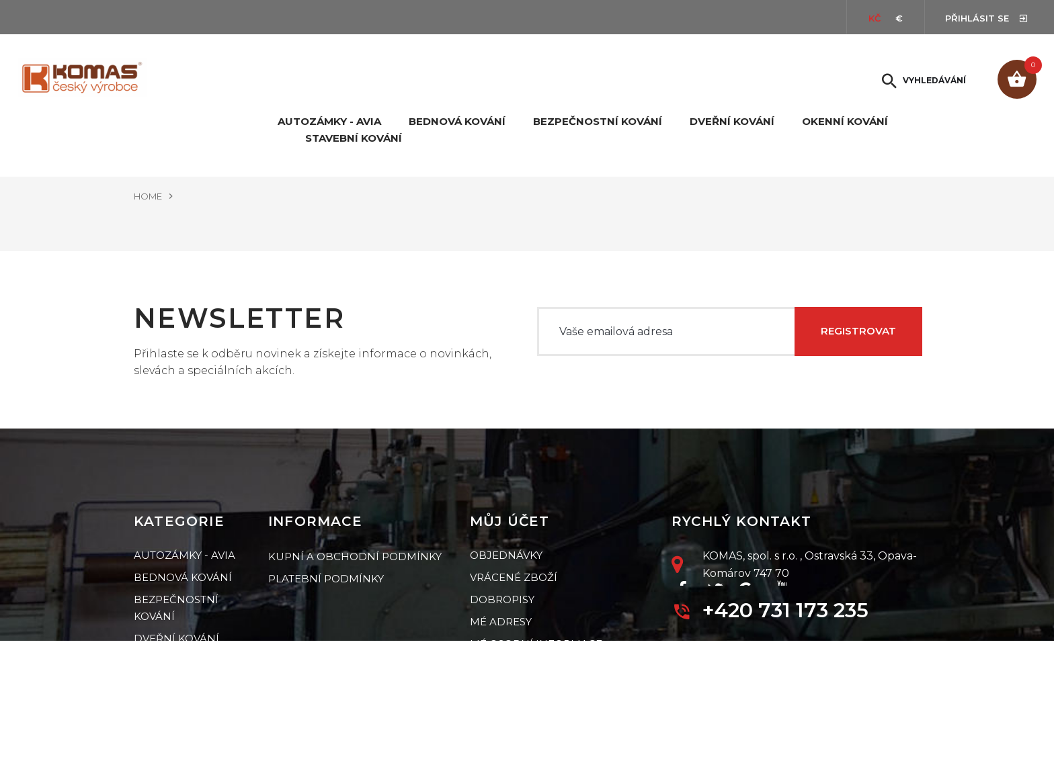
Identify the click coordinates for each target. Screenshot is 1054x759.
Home (148, 196)
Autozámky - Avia (329, 122)
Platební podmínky (326, 577)
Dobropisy (502, 599)
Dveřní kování (732, 122)
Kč (874, 18)
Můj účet (510, 521)
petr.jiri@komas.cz (760, 649)
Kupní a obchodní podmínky (355, 555)
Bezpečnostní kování (597, 122)
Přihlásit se (978, 18)
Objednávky (506, 555)
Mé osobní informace (536, 643)
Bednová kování (457, 122)
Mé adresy (501, 621)
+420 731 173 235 (785, 609)
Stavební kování (353, 138)
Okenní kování (845, 122)
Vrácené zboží (513, 577)
